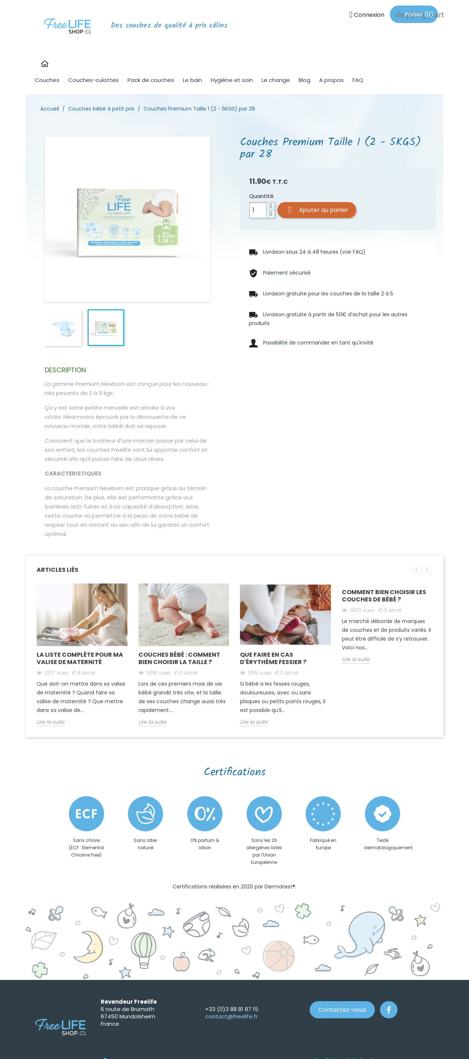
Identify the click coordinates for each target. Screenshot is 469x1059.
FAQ (357, 80)
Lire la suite (50, 722)
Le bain (192, 80)
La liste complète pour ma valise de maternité (80, 658)
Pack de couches (151, 80)
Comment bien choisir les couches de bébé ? (384, 596)
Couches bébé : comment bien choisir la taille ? (179, 658)
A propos (331, 80)
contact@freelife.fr (231, 1016)
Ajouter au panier (316, 210)
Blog (304, 80)
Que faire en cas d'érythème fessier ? (273, 658)
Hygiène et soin (232, 80)
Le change (276, 80)
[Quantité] (258, 210)
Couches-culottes (93, 80)
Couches (47, 80)
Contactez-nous (342, 1010)
